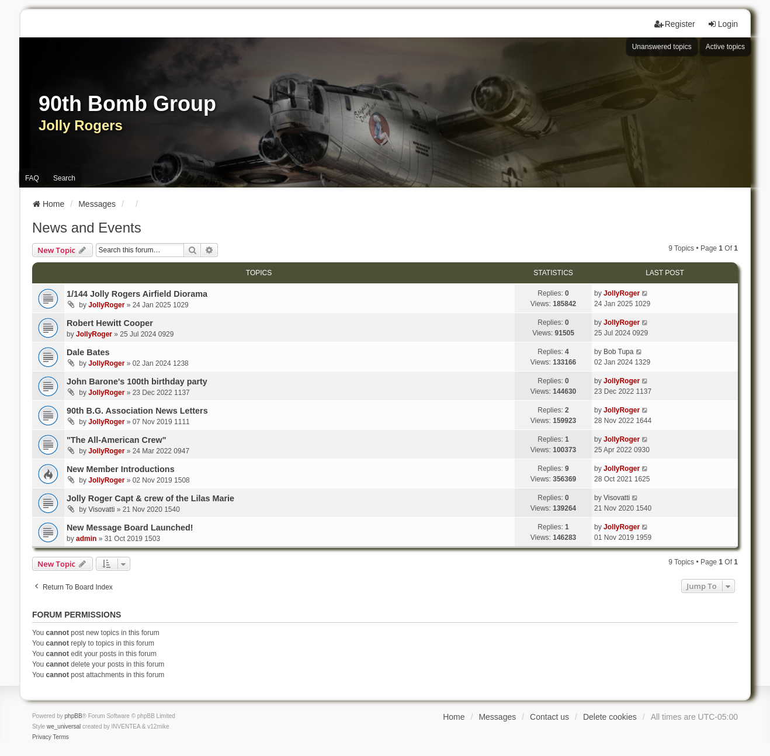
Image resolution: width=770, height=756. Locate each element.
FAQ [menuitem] (32, 178)
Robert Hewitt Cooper (110, 323)
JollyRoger (106, 305)
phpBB (73, 716)
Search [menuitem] (64, 178)
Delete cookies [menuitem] (610, 717)
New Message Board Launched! (130, 527)
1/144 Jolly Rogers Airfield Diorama (137, 294)
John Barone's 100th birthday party (137, 381)
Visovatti (101, 509)
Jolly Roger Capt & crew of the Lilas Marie (150, 498)
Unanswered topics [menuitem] (662, 47)
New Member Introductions (121, 469)
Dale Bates (88, 352)
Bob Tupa (618, 352)
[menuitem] (41, 737)
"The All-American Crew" (117, 440)
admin (86, 539)
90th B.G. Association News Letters (137, 410)
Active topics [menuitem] (725, 47)
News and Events (86, 227)
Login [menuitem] (722, 24)
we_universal (64, 726)
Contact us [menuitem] (549, 717)
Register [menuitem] (674, 24)
